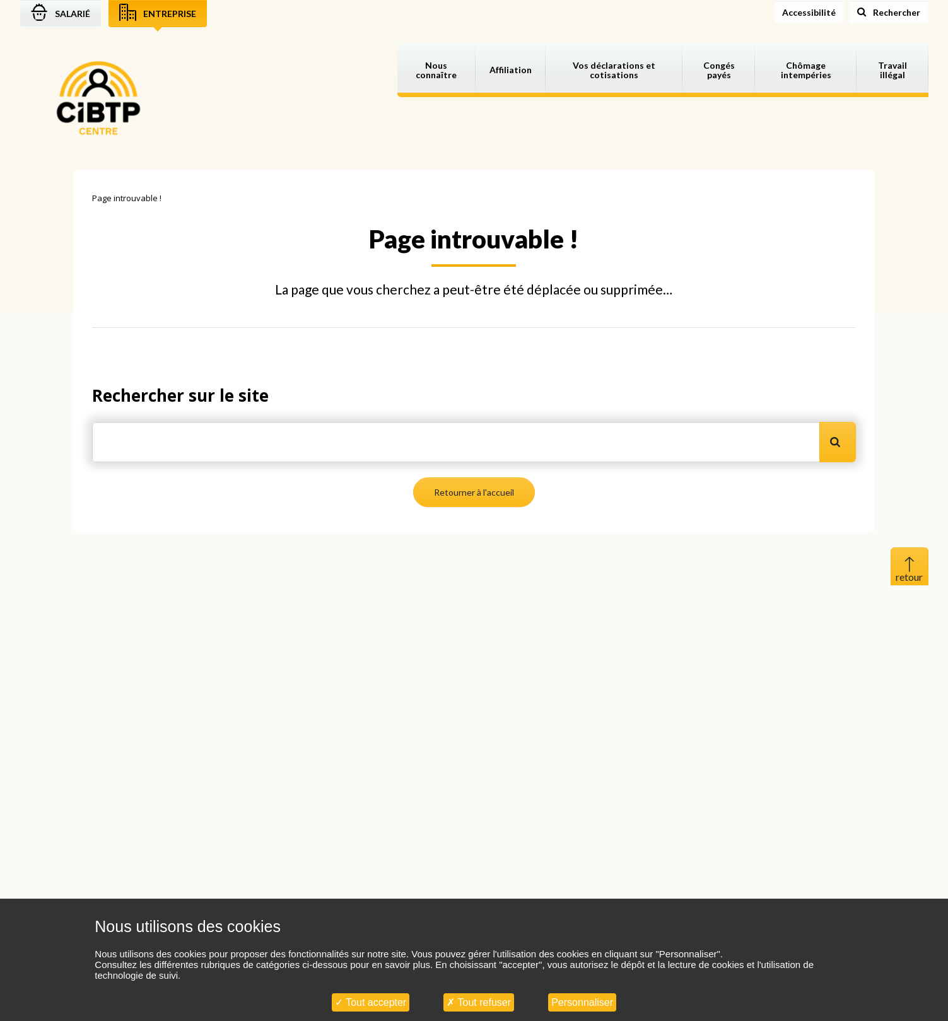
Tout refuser (479, 1002)
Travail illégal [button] (892, 70)
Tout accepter (370, 1002)
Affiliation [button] (510, 69)
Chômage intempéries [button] (806, 70)
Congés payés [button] (719, 70)
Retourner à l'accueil (474, 492)
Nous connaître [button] (436, 70)
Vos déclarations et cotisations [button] (614, 70)
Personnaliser (582, 1002)
